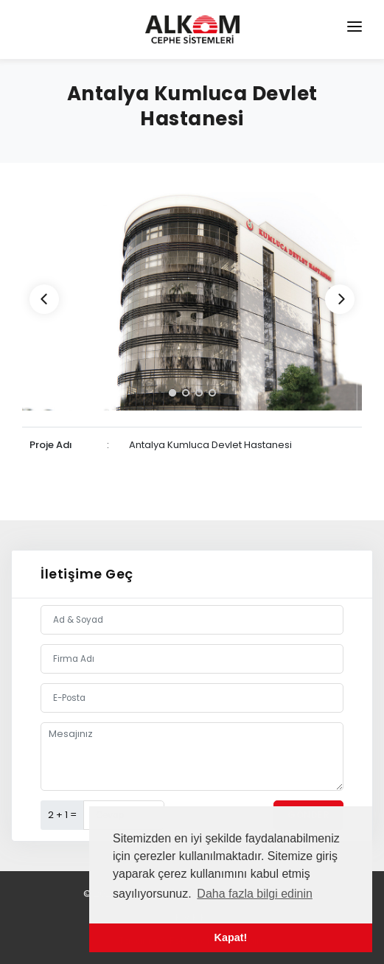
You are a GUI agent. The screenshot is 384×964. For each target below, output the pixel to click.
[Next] (340, 299)
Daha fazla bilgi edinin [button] (255, 893)
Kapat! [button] (231, 937)
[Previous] (44, 299)
